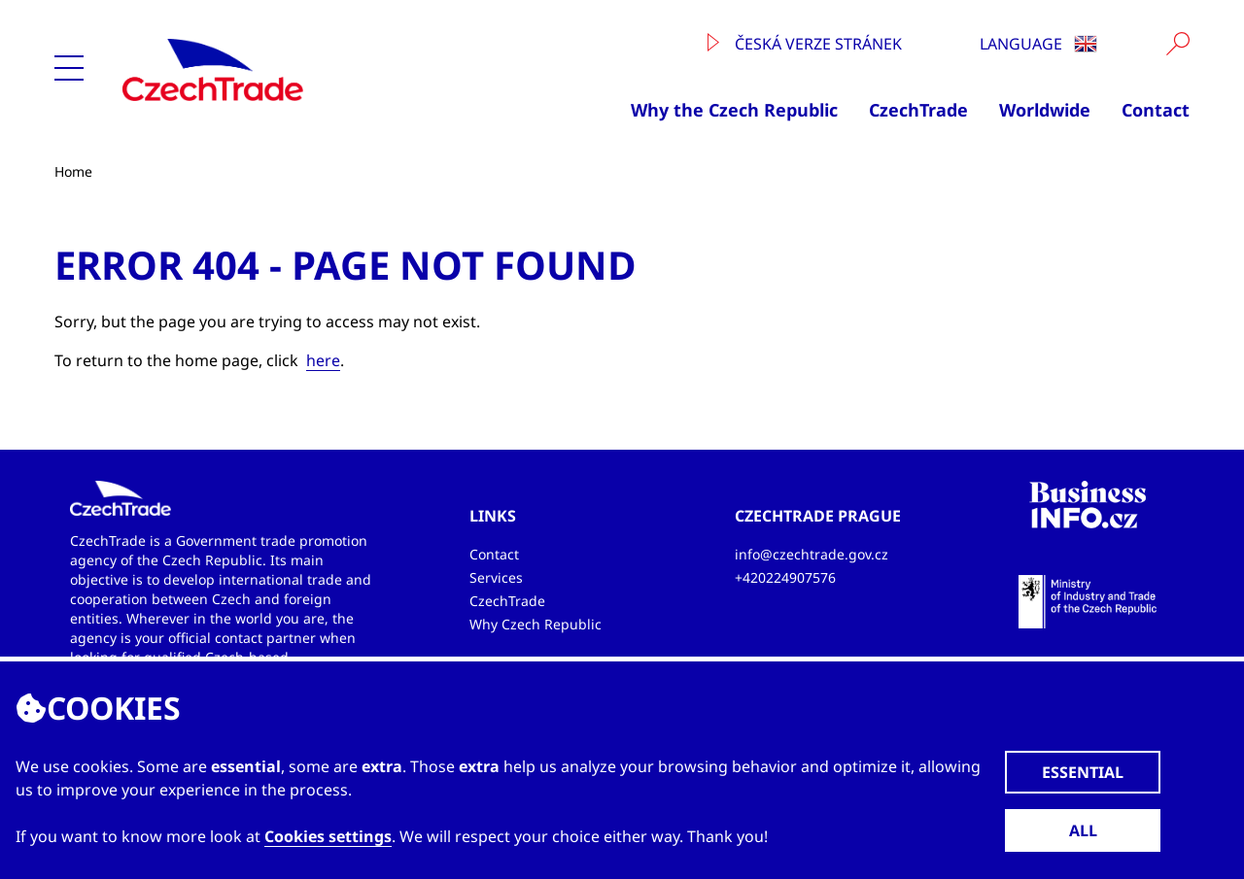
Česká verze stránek (805, 43)
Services (496, 577)
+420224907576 (785, 577)
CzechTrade (918, 109)
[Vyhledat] (1178, 43)
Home (73, 171)
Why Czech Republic (535, 624)
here (323, 360)
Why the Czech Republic (734, 109)
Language (1038, 43)
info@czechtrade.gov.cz (811, 554)
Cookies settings (328, 836)
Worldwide (1044, 109)
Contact (1156, 109)
